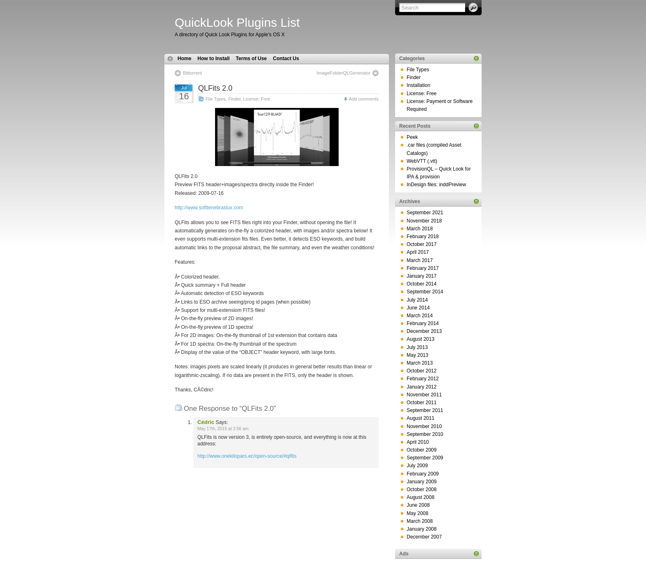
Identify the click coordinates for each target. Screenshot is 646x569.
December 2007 (424, 537)
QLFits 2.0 (215, 88)
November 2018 (424, 221)
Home (184, 58)
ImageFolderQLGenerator (343, 72)
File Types (216, 98)
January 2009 (422, 482)
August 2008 (420, 497)
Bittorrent (192, 72)
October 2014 (422, 284)
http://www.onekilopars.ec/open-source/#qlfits (247, 456)
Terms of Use (251, 58)
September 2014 (425, 292)
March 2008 (420, 521)
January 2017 (422, 276)
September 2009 (425, 458)
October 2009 (422, 450)
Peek (412, 137)
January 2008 (422, 529)
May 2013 (417, 355)
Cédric (205, 422)
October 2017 (422, 244)
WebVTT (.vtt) (422, 161)
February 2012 (423, 379)
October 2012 (422, 371)
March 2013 (420, 363)
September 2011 (425, 410)
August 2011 (420, 418)
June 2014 (418, 308)
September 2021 (425, 212)
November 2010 (424, 426)
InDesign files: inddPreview (436, 184)
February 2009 (423, 474)
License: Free (256, 98)
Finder (234, 98)
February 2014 (423, 323)
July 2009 (417, 465)
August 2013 (420, 339)
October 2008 (422, 489)
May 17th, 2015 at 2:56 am (222, 428)
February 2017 (423, 268)
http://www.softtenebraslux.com (209, 208)
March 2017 (420, 260)
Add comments (364, 98)
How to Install (213, 58)
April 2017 (418, 252)
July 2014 (417, 300)
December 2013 (424, 331)
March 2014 (420, 315)
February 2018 (423, 236)
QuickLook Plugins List (237, 22)
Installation (418, 85)
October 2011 (422, 402)
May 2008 (417, 513)
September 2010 (425, 434)
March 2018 (420, 229)
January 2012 (422, 387)
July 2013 (417, 347)
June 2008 (418, 505)
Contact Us (286, 58)
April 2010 (418, 442)
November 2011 (424, 395)
